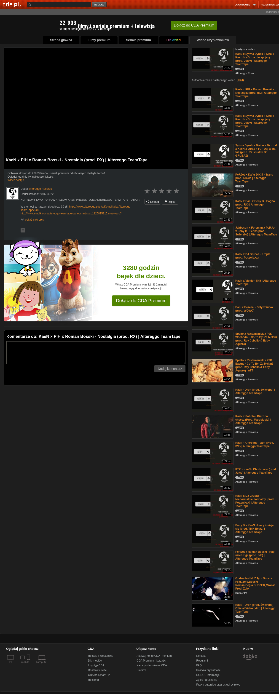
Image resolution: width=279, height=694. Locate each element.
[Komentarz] (95, 352)
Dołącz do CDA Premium (141, 300)
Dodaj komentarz (170, 369)
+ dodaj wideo (271, 12)
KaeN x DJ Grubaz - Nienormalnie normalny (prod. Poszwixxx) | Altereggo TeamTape (254, 501)
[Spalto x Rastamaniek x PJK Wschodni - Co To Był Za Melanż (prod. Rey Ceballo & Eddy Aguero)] (212, 343)
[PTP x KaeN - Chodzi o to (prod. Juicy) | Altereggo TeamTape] (212, 479)
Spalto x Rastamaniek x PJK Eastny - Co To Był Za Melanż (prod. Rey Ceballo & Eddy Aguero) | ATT (254, 365)
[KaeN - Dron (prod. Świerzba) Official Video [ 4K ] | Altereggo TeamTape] (212, 614)
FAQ (199, 665)
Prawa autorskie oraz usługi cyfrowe (218, 684)
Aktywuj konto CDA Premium (154, 655)
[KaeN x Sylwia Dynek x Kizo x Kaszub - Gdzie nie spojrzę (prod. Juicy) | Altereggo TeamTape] (212, 59)
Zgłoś (170, 201)
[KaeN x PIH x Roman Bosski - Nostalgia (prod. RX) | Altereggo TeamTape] (212, 99)
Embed (152, 201)
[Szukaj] (59, 4)
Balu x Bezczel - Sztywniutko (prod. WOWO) (254, 309)
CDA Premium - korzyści (151, 660)
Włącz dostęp (16, 180)
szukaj (99, 5)
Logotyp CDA (96, 665)
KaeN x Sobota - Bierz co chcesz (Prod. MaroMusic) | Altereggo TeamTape (253, 420)
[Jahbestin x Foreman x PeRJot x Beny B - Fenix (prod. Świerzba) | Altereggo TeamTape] (212, 237)
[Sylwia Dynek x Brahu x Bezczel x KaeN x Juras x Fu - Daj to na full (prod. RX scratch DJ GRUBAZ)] (212, 155)
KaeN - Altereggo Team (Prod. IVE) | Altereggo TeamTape (254, 444)
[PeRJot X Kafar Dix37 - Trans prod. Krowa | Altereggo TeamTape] (212, 184)
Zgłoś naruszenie (206, 679)
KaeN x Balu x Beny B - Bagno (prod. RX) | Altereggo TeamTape (255, 205)
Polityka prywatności (208, 670)
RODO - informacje (208, 675)
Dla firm (141, 670)
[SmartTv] (29, 664)
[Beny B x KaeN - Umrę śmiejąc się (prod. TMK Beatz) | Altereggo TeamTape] (212, 535)
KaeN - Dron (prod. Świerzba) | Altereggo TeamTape (255, 391)
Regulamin (202, 660)
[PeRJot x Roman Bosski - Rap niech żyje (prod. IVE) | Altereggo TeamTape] (212, 561)
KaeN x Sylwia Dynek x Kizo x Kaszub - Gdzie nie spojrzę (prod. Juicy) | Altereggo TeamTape (254, 59)
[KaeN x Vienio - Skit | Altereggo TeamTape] (212, 290)
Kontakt (201, 655)
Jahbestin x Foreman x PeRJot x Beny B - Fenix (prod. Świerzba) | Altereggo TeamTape (256, 231)
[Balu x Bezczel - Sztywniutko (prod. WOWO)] (212, 317)
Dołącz (194, 25)
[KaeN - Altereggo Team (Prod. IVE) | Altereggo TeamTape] (212, 452)
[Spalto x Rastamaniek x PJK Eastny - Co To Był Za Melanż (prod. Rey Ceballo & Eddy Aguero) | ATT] (212, 370)
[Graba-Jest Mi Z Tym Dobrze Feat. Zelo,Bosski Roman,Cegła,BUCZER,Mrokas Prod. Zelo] (212, 588)
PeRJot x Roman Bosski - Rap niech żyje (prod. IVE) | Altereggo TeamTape (254, 555)
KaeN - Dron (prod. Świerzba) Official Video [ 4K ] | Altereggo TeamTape (255, 608)
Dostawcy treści (97, 670)
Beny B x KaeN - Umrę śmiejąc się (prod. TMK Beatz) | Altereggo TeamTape (255, 529)
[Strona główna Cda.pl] (12, 4)
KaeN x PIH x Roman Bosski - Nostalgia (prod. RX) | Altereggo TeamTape (256, 93)
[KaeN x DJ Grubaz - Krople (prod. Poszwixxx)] (212, 264)
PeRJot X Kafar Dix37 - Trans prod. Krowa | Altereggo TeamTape (254, 178)
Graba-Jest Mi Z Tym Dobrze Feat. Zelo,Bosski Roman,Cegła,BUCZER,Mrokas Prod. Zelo (255, 583)
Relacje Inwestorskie (100, 655)
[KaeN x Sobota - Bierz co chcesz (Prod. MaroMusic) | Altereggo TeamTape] (212, 426)
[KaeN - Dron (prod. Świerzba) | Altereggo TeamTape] (212, 399)
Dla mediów (95, 660)
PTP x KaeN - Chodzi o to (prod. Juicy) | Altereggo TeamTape (255, 471)
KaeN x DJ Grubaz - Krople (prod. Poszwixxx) (252, 256)
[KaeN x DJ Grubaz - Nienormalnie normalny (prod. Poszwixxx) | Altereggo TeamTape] (212, 505)
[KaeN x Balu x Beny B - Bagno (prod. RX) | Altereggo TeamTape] (212, 211)
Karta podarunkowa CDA (152, 665)
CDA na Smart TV (99, 675)
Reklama (93, 679)
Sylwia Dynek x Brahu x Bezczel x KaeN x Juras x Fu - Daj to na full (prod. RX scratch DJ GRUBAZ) (256, 150)
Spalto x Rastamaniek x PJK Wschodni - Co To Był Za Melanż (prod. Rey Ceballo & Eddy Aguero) (256, 339)
